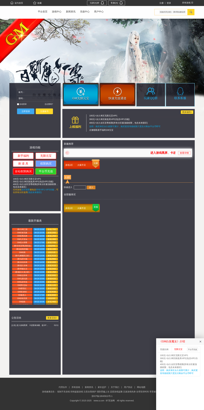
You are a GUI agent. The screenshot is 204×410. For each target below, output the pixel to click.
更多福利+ (187, 112)
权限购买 (46, 163)
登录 (169, 3)
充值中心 (85, 11)
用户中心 (99, 11)
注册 (161, 3)
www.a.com (99, 400)
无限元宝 (46, 155)
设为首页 (16, 2)
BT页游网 (110, 400)
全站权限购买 (23, 171)
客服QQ (117, 2)
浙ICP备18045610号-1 (102, 396)
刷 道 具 (23, 163)
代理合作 (63, 387)
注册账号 (44, 111)
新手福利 (23, 155)
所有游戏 (76, 387)
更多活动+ (52, 318)
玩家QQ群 (97, 2)
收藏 (37, 2)
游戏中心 (56, 11)
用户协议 (128, 387)
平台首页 (42, 11)
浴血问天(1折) (165, 12)
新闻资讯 (71, 11)
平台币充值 (46, 171)
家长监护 (102, 387)
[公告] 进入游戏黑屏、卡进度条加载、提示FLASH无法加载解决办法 (30, 325)
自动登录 (22, 104)
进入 (91, 187)
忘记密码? (49, 104)
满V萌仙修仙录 (179, 12)
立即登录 (26, 111)
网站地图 (141, 387)
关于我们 (115, 387)
